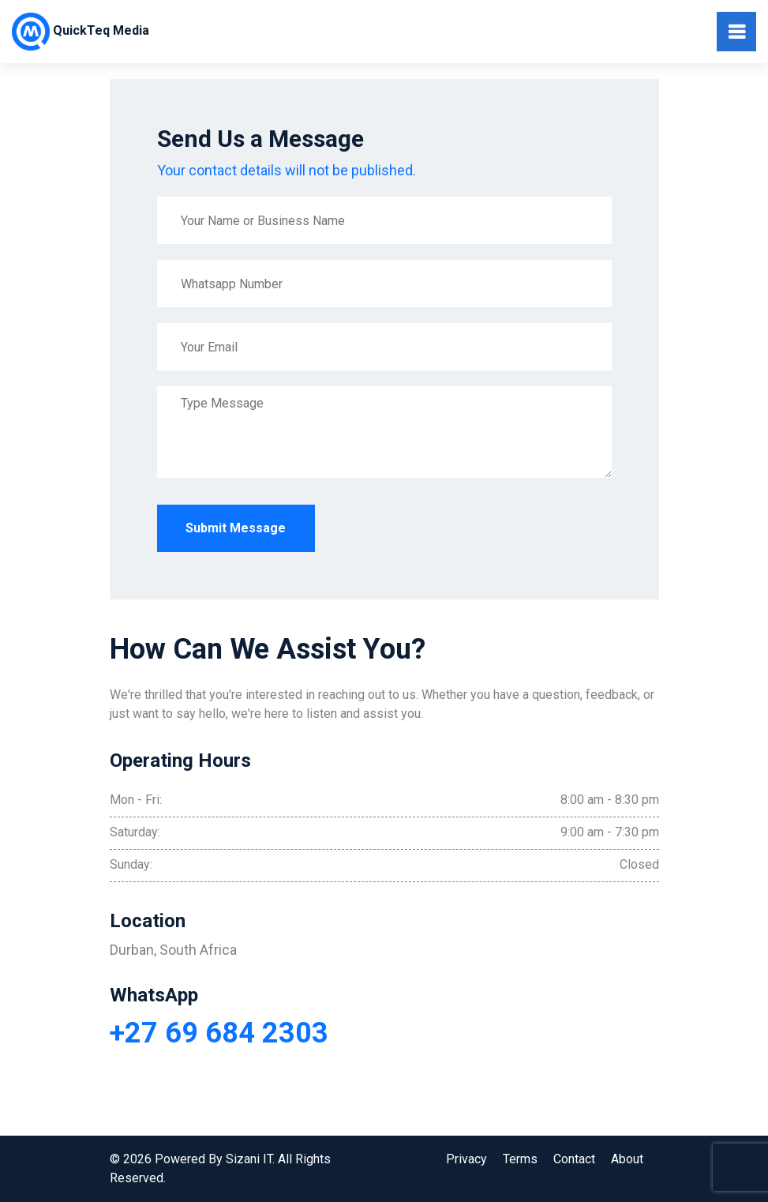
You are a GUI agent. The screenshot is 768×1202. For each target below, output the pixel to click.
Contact (574, 1158)
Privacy (466, 1158)
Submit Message (235, 527)
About (627, 1158)
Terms (520, 1158)
